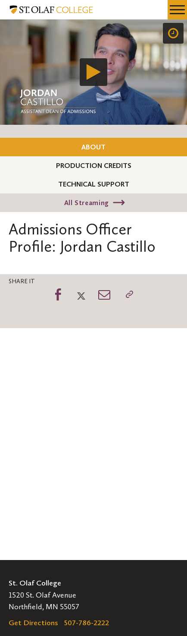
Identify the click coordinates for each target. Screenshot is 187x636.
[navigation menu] (177, 9)
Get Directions (33, 622)
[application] (93, 72)
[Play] (93, 72)
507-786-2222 (86, 622)
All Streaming (86, 202)
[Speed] (173, 33)
